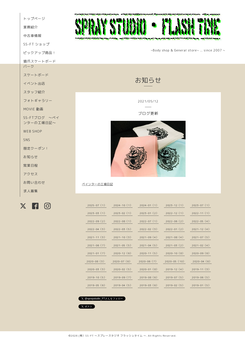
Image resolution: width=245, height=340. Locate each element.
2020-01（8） (149, 269)
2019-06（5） (201, 277)
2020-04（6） (202, 261)
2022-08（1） (123, 221)
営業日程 (30, 165)
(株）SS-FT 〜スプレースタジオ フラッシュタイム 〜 (112, 335)
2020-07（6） (122, 261)
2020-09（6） (201, 253)
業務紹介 (30, 27)
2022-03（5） (123, 229)
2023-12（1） (175, 205)
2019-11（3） (201, 269)
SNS (26, 139)
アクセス (30, 174)
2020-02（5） (123, 269)
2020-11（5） (149, 253)
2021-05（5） (123, 245)
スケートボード (36, 75)
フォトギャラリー (37, 100)
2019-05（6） (96, 285)
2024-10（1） (123, 205)
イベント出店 (34, 83)
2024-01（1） (149, 205)
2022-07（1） (149, 221)
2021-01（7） (96, 253)
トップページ (34, 18)
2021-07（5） (201, 237)
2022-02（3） (149, 229)
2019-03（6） (149, 285)
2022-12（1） (175, 213)
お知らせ (30, 157)
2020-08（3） (96, 261)
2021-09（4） (149, 237)
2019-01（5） (201, 285)
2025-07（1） (96, 205)
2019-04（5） (123, 285)
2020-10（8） (175, 253)
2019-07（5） (175, 277)
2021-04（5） (149, 245)
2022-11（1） (201, 213)
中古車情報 (32, 35)
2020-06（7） (148, 261)
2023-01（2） (149, 213)
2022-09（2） (96, 221)
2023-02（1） (123, 213)
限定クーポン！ (36, 148)
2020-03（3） (96, 269)
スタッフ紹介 (34, 92)
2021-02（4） (201, 245)
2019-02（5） (175, 285)
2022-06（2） (175, 221)
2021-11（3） (96, 237)
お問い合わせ (34, 182)
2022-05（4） (201, 221)
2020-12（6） (123, 253)
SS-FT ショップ (36, 44)
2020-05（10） (175, 261)
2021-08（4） (175, 237)
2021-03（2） (175, 245)
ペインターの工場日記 (97, 184)
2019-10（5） (96, 277)
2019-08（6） (149, 277)
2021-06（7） (96, 245)
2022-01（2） (175, 229)
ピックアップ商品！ (39, 52)
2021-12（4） (201, 229)
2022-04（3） (96, 229)
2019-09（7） (123, 277)
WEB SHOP (32, 131)
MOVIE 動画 (33, 109)
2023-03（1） (96, 213)
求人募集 (30, 191)
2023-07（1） (201, 205)
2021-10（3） (123, 237)
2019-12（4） (175, 269)
